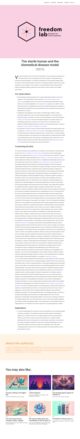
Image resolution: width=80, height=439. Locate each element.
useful (38, 104)
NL (73, 2)
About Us (47, 2)
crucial (45, 104)
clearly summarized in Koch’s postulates (48, 162)
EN (71, 2)
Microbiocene (23, 222)
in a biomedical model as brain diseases (34, 130)
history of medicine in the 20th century (32, 153)
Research (60, 2)
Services (53, 2)
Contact (66, 2)
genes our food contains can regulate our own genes (33, 126)
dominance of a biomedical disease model (51, 157)
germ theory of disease (37, 155)
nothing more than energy (24, 119)
